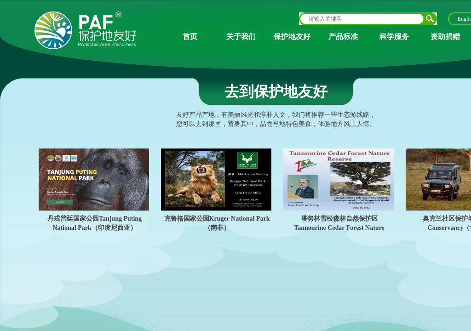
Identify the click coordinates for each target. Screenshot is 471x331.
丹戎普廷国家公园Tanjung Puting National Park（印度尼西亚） (94, 223)
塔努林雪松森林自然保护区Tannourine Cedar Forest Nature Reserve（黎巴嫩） (339, 227)
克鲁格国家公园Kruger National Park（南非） (217, 223)
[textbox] (362, 19)
